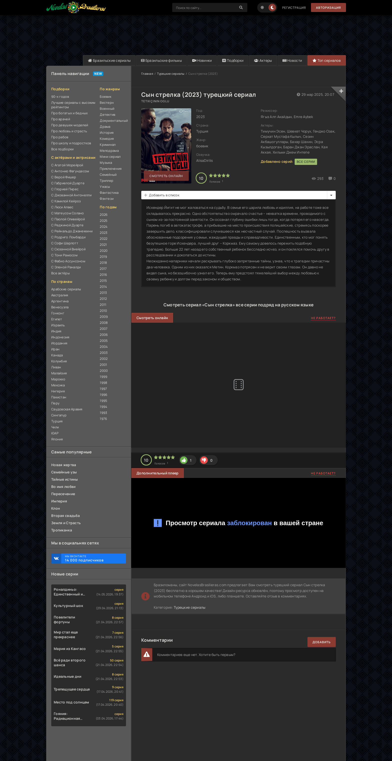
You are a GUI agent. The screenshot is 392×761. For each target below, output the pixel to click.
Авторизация (328, 8)
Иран (55, 349)
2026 (104, 214)
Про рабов (59, 137)
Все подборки (62, 149)
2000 (104, 370)
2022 (103, 238)
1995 (103, 400)
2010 (103, 310)
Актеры (263, 60)
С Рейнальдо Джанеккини (71, 231)
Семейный (108, 174)
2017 (103, 268)
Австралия (59, 295)
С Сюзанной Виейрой (68, 249)
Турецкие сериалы (170, 74)
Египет (56, 319)
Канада (57, 355)
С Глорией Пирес (64, 189)
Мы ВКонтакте (93, 558)
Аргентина (60, 301)
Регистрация (294, 8)
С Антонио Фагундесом (70, 171)
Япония (57, 439)
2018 (103, 262)
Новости (292, 60)
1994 (103, 406)
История (107, 132)
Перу (55, 403)
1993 (103, 412)
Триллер (106, 180)
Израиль (58, 325)
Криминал (108, 144)
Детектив (107, 114)
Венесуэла (60, 307)
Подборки (233, 60)
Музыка (106, 162)
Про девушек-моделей (69, 125)
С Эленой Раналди (66, 267)
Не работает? (323, 318)
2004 (104, 346)
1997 (103, 388)
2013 (103, 292)
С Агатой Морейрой (67, 165)
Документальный (113, 120)
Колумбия (59, 361)
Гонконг (57, 313)
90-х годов (60, 96)
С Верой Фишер (63, 177)
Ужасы (105, 186)
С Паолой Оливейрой (68, 219)
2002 (104, 358)
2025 (104, 220)
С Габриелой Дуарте (67, 183)
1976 (103, 418)
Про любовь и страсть (69, 131)
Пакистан (58, 397)
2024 (104, 226)
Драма (105, 126)
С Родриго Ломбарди (68, 237)
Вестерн (107, 102)
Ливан (56, 367)
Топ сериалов (326, 60)
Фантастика (109, 192)
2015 (103, 280)
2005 (104, 340)
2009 (104, 316)
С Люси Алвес (62, 207)
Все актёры (60, 273)
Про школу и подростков (71, 143)
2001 (103, 364)
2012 (103, 298)
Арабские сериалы (66, 289)
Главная (147, 74)
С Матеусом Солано (67, 213)
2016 (103, 274)
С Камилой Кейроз (66, 201)
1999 (103, 376)
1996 (103, 394)
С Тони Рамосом (64, 255)
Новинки (202, 60)
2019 (103, 256)
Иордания (59, 343)
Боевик (105, 96)
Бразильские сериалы (109, 60)
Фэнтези (107, 198)
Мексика (58, 385)
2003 (104, 352)
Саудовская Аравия (66, 409)
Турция (57, 421)
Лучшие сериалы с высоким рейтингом (73, 104)
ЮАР (54, 433)
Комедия (107, 138)
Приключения (111, 168)
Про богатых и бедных (69, 113)
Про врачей (60, 119)
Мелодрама (109, 150)
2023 (103, 232)
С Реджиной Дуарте (67, 225)
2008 (104, 322)
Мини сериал (110, 156)
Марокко (58, 379)
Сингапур (58, 415)
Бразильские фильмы (161, 60)
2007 (104, 328)
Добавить (321, 642)
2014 (103, 286)
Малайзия (59, 373)
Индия (56, 331)
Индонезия (60, 337)
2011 (103, 304)
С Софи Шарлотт (64, 243)
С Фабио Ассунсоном (68, 261)
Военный (107, 108)
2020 (104, 250)
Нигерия (58, 391)
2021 (103, 244)
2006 (104, 334)
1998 (103, 382)
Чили (55, 427)
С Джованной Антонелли (71, 195)
